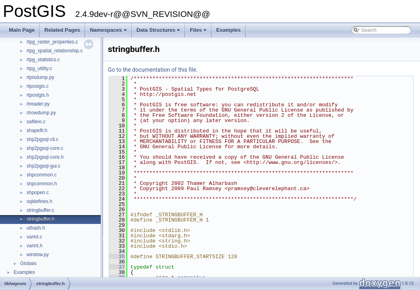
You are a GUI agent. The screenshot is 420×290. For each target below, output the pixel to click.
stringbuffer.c (40, 210)
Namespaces (109, 32)
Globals (28, 263)
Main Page (22, 30)
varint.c (34, 237)
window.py (38, 254)
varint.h (34, 246)
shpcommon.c (42, 175)
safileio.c (36, 121)
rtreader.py (38, 104)
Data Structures (159, 32)
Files (199, 32)
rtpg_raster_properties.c (52, 42)
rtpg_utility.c (39, 68)
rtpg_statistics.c (43, 59)
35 (117, 256)
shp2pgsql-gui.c (43, 166)
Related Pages (62, 30)
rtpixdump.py (40, 77)
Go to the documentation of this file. (153, 69)
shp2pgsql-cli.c (42, 139)
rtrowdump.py (41, 113)
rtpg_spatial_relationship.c (55, 51)
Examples (228, 30)
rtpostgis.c (38, 86)
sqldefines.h (39, 201)
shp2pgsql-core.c (45, 148)
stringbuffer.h (40, 219)
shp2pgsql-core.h (45, 157)
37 (117, 267)
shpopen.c (38, 192)
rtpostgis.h (38, 95)
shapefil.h (37, 130)
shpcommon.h (42, 183)
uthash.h (36, 228)
